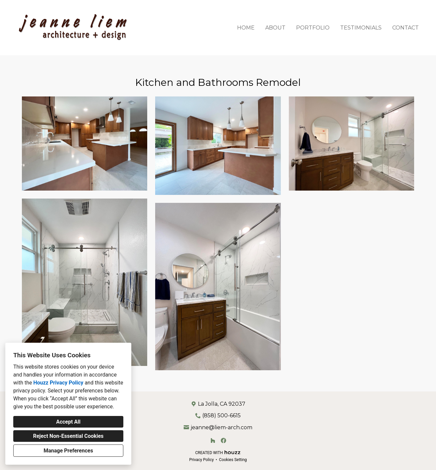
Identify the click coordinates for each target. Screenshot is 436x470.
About (275, 28)
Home (246, 28)
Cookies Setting (233, 459)
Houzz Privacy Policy (58, 383)
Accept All (68, 422)
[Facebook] (223, 440)
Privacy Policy (201, 459)
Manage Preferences (68, 450)
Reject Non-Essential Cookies (68, 436)
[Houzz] (213, 440)
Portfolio (313, 28)
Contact (405, 28)
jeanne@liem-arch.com (221, 427)
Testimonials (361, 28)
